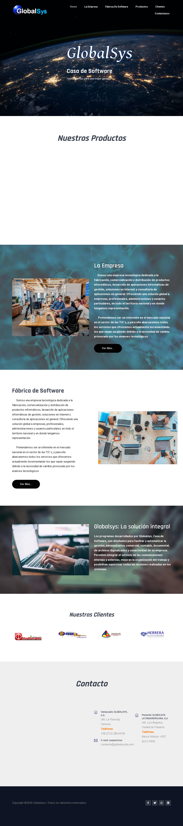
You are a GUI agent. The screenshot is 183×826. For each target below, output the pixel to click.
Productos (142, 6)
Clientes (160, 6)
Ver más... (108, 348)
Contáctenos (162, 13)
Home (73, 6)
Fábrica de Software (116, 6)
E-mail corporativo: (111, 740)
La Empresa (91, 6)
